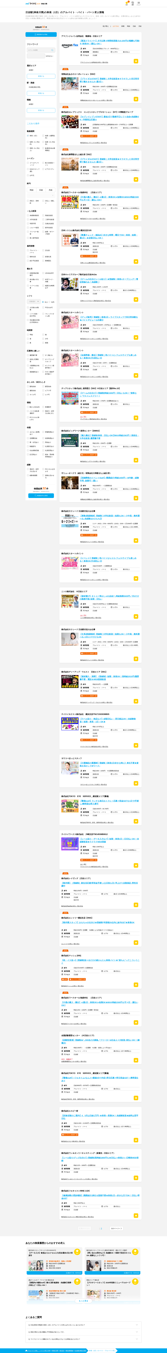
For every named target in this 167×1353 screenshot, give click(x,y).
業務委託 (48, 261)
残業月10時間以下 (49, 287)
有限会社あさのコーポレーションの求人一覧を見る (96, 100)
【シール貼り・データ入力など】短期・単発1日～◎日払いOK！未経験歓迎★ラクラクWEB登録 (109, 840)
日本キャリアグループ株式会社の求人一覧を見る (95, 301)
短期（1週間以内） (50, 137)
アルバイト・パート (34, 251)
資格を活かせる (49, 476)
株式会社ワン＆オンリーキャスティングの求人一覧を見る (79, 1179)
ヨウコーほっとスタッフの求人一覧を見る (93, 784)
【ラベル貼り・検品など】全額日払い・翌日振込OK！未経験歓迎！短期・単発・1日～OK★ (108, 720)
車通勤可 (48, 407)
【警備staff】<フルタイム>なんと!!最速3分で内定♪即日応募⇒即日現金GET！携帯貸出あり (99, 1079)
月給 (50, 190)
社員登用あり (49, 450)
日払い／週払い (49, 202)
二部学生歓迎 (49, 219)
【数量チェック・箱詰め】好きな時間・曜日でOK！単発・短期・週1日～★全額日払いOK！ (109, 236)
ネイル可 (33, 394)
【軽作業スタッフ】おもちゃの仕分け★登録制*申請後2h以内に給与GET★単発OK (97, 922)
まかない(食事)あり (35, 433)
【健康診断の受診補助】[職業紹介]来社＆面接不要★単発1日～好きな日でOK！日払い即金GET (100, 1197)
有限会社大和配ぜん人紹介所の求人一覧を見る (95, 499)
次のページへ (116, 1228)
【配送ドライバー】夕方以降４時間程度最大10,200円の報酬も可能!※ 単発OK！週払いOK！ (110, 42)
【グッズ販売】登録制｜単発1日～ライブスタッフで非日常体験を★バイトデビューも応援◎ (109, 318)
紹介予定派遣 (34, 261)
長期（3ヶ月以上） (35, 149)
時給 (32, 190)
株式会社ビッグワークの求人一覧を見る (92, 461)
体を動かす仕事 (34, 280)
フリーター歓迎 (34, 233)
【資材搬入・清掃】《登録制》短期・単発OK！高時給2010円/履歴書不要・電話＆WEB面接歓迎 (109, 678)
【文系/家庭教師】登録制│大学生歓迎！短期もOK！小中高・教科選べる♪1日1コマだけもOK (110, 635)
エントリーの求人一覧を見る (70, 944)
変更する (41, 76)
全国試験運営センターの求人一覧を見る (73, 1061)
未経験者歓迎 (34, 215)
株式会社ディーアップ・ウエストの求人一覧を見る (96, 702)
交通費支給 (33, 438)
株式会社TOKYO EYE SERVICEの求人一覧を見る (97, 822)
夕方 (46, 339)
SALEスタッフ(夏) (35, 170)
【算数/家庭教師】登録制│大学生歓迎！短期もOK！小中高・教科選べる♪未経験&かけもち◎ (110, 517)
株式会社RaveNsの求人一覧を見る (72, 906)
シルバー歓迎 (34, 227)
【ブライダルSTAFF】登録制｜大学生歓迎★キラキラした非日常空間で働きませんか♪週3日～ (109, 80)
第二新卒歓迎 (34, 238)
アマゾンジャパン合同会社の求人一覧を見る (94, 62)
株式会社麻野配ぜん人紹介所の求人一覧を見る (95, 180)
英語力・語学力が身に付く (49, 412)
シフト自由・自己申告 (34, 315)
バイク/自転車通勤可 (34, 412)
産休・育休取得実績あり (49, 456)
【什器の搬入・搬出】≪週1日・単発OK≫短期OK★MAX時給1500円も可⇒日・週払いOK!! (109, 198)
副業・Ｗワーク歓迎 (49, 233)
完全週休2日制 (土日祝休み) (35, 321)
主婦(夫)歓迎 (49, 223)
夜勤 (46, 343)
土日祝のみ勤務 (34, 309)
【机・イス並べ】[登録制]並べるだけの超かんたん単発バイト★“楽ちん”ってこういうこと (100, 961)
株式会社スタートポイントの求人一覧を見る (94, 338)
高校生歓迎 (49, 215)
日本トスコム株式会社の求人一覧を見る (92, 263)
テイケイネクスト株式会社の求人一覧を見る (94, 746)
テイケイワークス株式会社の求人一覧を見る (94, 866)
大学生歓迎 (33, 219)
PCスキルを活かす (50, 470)
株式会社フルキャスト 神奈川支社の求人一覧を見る (77, 1217)
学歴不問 (33, 223)
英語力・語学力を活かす (34, 470)
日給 (41, 190)
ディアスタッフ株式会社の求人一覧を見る (93, 419)
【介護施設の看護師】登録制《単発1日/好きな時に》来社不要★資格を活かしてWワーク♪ (109, 764)
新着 (122, 26)
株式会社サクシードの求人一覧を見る (92, 542)
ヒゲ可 (47, 394)
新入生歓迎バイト (49, 164)
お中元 (32, 175)
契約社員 (33, 257)
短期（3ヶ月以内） (50, 143)
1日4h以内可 (49, 273)
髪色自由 (33, 386)
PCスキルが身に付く (34, 418)
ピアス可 (48, 390)
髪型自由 (48, 386)
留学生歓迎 (49, 227)
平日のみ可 (49, 307)
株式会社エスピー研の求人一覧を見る (73, 1141)
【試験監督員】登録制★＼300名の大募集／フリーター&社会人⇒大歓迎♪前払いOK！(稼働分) (100, 1041)
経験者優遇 (33, 475)
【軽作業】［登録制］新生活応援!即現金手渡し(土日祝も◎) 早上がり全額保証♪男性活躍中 (99, 884)
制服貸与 (33, 446)
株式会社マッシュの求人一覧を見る (72, 986)
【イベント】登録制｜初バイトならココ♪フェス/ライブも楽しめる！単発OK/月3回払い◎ (108, 559)
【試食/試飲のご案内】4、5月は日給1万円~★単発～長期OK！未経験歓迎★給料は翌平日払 (99, 1117)
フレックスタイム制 (49, 315)
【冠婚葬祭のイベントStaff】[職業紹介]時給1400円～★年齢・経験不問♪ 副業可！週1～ (109, 479)
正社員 (47, 250)
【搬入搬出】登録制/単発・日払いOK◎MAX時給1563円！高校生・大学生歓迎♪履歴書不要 (109, 436)
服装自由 (33, 390)
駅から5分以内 (35, 407)
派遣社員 (48, 257)
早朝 (31, 335)
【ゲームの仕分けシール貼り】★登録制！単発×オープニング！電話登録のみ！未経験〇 (109, 280)
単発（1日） (34, 136)
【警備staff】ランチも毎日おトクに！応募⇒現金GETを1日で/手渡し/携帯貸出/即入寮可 (109, 802)
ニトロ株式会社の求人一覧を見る (90, 618)
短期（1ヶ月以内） (35, 143)
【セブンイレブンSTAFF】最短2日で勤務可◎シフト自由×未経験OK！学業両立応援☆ (109, 118)
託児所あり (33, 454)
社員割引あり (49, 446)
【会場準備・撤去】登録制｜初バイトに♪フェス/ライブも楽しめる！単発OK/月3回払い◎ (108, 356)
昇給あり (48, 442)
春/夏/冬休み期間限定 (50, 149)
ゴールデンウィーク (34, 164)
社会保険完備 (34, 450)
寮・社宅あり (34, 442)
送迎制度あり (49, 438)
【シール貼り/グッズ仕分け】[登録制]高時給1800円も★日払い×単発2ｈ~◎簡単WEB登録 (100, 1159)
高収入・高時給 (34, 202)
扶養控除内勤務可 (34, 274)
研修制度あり (49, 432)
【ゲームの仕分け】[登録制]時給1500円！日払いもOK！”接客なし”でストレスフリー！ (108, 394)
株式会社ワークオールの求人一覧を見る (92, 218)
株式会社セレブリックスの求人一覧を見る (93, 143)
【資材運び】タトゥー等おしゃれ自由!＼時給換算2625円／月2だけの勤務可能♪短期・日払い (109, 597)
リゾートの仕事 (34, 287)
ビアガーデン (49, 169)
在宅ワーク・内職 (49, 280)
